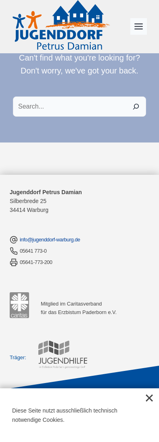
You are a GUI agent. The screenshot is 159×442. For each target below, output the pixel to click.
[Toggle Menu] (138, 26)
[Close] (149, 398)
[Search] (136, 106)
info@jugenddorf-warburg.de (50, 240)
